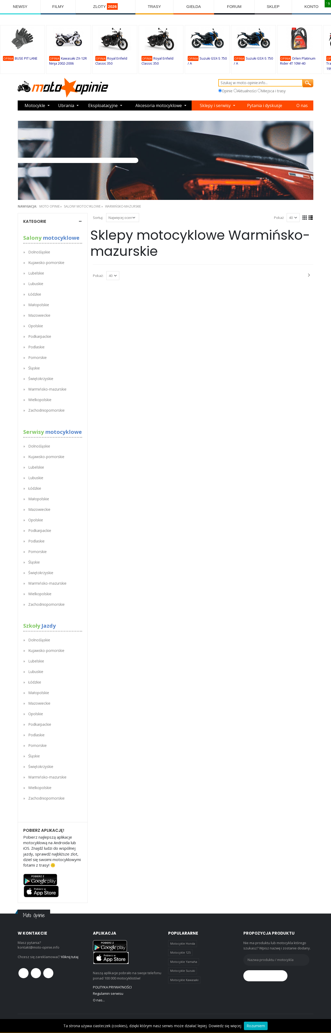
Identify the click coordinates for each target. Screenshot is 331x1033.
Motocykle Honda (182, 943)
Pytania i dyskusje (264, 105)
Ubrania (66, 105)
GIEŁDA (193, 6)
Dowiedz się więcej (225, 1025)
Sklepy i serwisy (215, 105)
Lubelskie (36, 273)
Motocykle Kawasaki (184, 980)
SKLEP (273, 6)
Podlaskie (36, 346)
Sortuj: (98, 217)
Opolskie (35, 325)
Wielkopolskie (39, 399)
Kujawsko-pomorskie (46, 262)
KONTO (311, 6)
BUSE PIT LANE (26, 58)
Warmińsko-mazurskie (123, 206)
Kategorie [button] (34, 221)
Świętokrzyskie (40, 378)
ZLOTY (105, 6)
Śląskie (34, 368)
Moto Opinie (49, 206)
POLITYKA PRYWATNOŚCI (112, 987)
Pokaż (279, 217)
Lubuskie (35, 283)
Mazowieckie (39, 315)
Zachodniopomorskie (46, 410)
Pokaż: (98, 275)
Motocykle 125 (180, 952)
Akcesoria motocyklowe (158, 105)
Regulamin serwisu (108, 993)
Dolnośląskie (39, 251)
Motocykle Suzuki (182, 971)
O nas (302, 105)
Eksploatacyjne (103, 105)
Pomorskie (37, 357)
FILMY (58, 6)
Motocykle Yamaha (183, 962)
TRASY (154, 6)
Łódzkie (34, 294)
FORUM (234, 6)
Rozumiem (256, 1025)
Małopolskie (38, 304)
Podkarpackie (39, 336)
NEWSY (20, 6)
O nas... (99, 1000)
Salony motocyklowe (82, 206)
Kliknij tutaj (69, 956)
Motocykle (35, 105)
